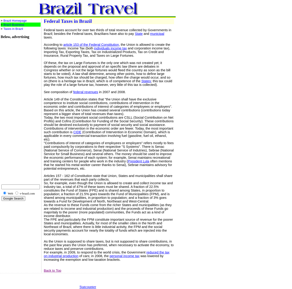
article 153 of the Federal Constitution (91, 44)
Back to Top (52, 270)
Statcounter (88, 287)
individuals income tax (110, 48)
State (139, 34)
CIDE (77, 132)
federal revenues (85, 92)
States (146, 81)
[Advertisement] (14, 107)
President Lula (138, 161)
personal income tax (124, 256)
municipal (157, 34)
